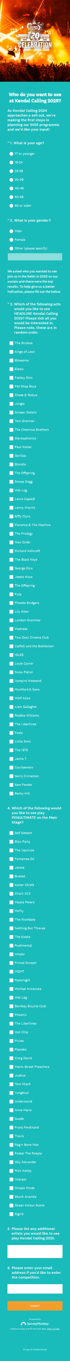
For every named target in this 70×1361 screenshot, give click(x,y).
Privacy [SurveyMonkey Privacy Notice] (26, 1349)
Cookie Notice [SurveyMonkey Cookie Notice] (40, 1349)
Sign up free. (53, 1328)
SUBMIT (35, 1306)
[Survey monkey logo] (35, 1323)
